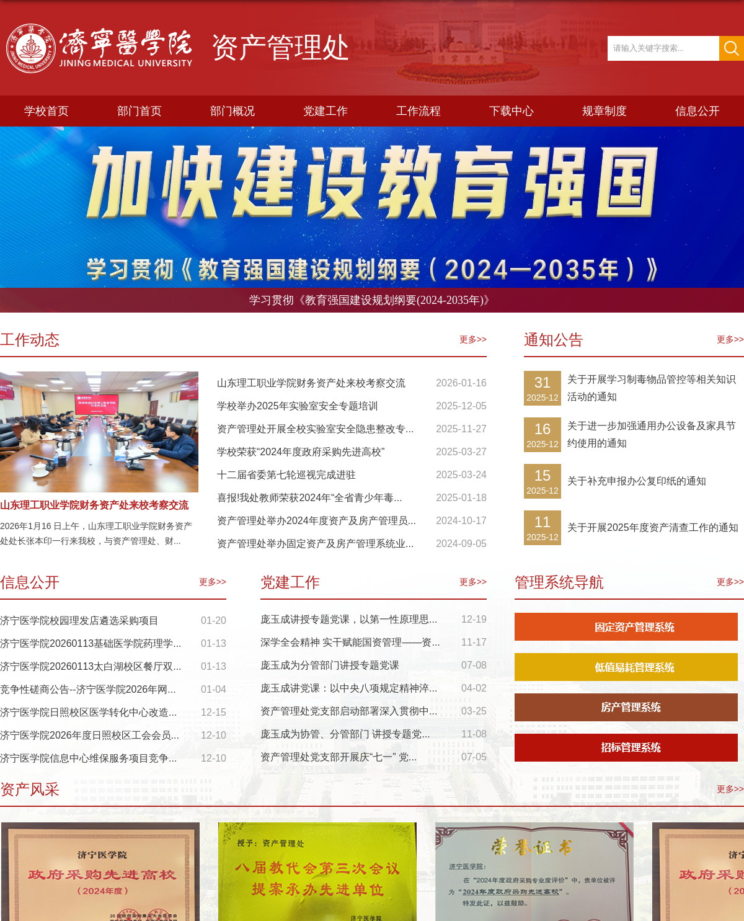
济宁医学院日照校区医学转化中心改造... (88, 712)
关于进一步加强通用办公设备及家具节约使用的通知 (651, 434)
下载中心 (511, 111)
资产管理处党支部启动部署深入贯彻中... (348, 711)
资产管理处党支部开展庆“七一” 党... (338, 757)
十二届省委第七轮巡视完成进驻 (286, 474)
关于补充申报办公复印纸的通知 (636, 481)
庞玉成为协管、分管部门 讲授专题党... (345, 734)
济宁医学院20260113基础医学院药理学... (91, 643)
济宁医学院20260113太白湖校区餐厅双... (91, 666)
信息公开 (697, 111)
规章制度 (604, 111)
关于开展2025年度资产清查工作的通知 (652, 527)
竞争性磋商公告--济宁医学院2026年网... (88, 689)
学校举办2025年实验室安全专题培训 (297, 406)
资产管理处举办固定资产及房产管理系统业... (315, 543)
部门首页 (139, 111)
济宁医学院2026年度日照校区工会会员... (89, 735)
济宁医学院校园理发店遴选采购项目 (79, 620)
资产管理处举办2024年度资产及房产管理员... (316, 520)
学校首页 (46, 111)
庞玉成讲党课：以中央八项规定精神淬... (348, 688)
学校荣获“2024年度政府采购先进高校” (300, 452)
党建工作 (325, 111)
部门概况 (232, 111)
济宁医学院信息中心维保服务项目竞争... (88, 758)
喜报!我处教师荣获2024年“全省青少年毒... (309, 497)
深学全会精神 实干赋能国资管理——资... (350, 642)
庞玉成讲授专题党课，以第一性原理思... (348, 619)
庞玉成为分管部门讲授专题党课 (329, 665)
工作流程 (418, 111)
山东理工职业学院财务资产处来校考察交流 (94, 505)
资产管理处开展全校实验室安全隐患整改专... (315, 429)
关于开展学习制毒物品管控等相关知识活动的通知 (651, 388)
